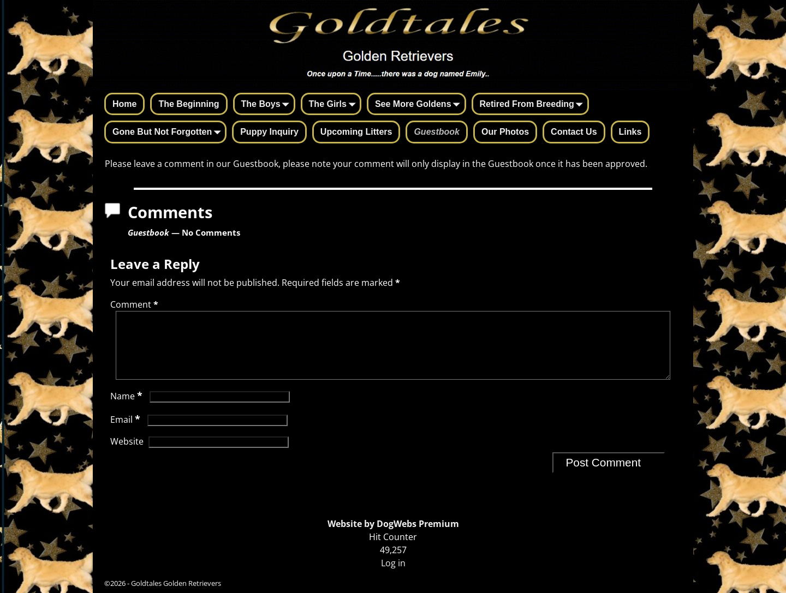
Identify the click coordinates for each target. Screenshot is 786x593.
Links (630, 131)
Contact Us (574, 131)
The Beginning (188, 104)
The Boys (267, 104)
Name (127, 409)
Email (126, 433)
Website (127, 454)
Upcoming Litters (356, 131)
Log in (393, 563)
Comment (135, 304)
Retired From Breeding (533, 104)
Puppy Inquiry (269, 131)
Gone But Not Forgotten (168, 132)
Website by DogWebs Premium (393, 524)
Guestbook (437, 131)
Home (124, 104)
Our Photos (505, 131)
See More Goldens (420, 104)
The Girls (334, 104)
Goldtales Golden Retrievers (176, 583)
